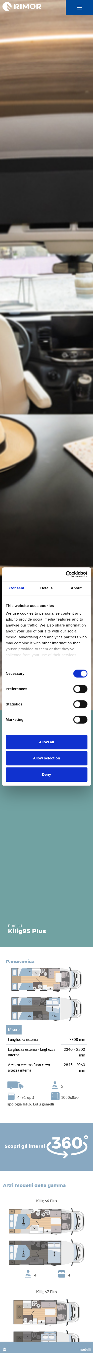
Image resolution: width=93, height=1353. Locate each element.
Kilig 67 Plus (46, 1291)
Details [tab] (46, 588)
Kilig (15, 931)
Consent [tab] (16, 588)
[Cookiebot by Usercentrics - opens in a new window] (66, 574)
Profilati (15, 926)
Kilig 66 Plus (46, 1200)
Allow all (46, 742)
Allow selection (46, 758)
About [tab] (76, 588)
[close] (79, 7)
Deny (46, 774)
